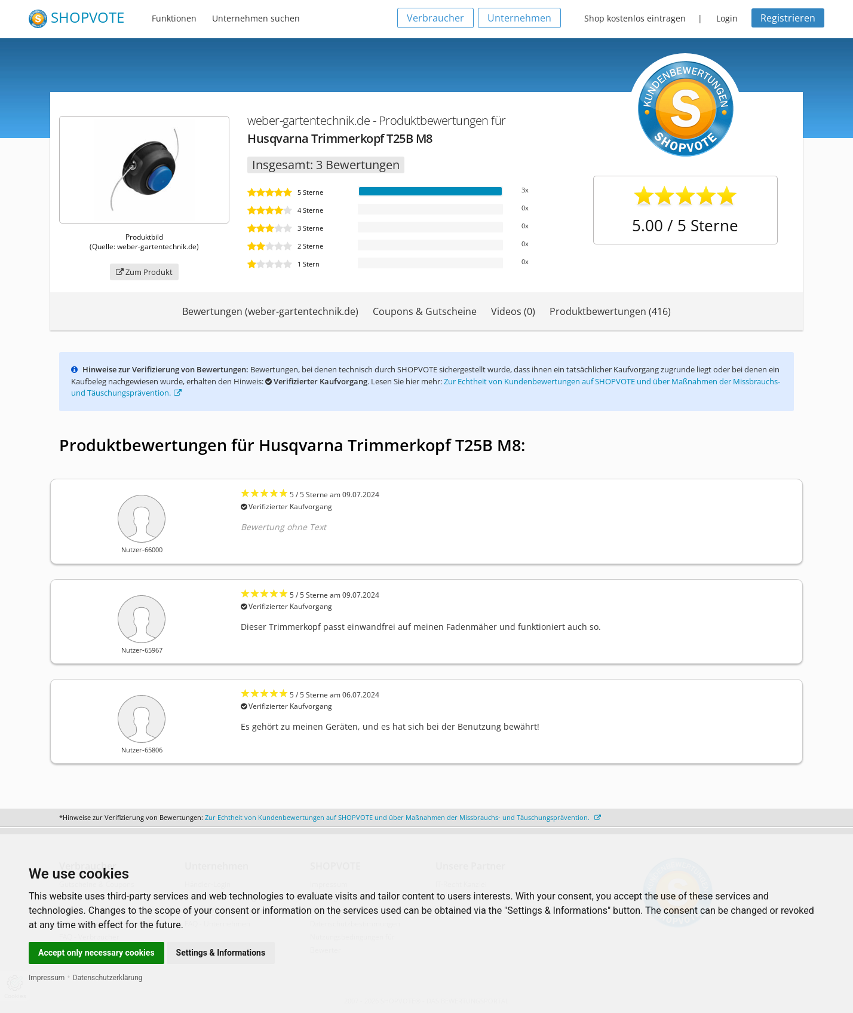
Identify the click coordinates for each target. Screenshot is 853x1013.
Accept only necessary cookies (96, 952)
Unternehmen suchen (256, 18)
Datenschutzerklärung (108, 978)
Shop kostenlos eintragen (635, 18)
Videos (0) (513, 311)
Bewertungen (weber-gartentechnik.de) (270, 311)
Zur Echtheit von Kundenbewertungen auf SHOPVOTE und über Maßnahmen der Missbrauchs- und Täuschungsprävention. (403, 817)
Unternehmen (519, 18)
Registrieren (787, 18)
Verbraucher (435, 18)
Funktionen (174, 18)
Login (727, 18)
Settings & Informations (221, 952)
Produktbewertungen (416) (610, 311)
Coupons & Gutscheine (425, 311)
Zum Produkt (144, 272)
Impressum (47, 978)
